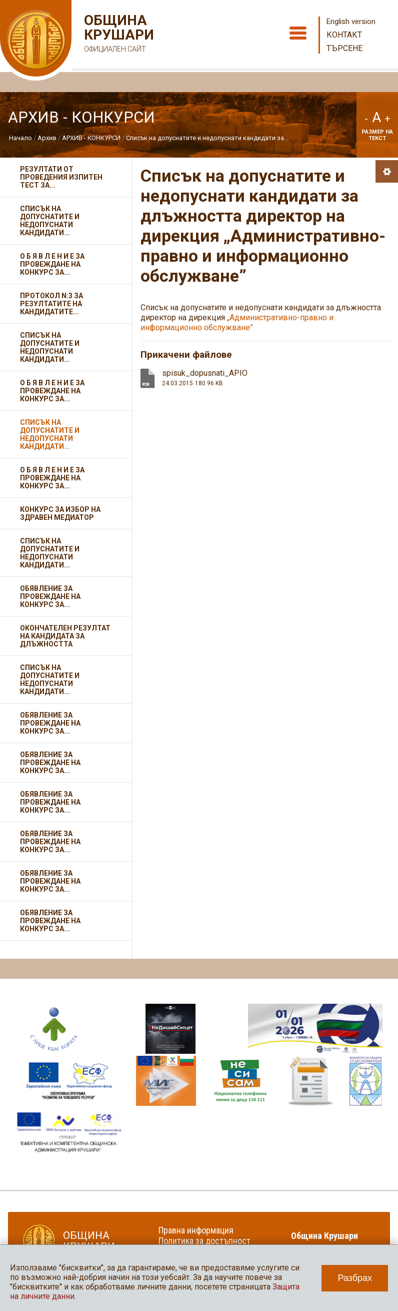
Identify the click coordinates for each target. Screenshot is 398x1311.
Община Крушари (118, 35)
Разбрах (355, 1278)
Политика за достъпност (204, 1240)
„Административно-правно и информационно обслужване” (237, 322)
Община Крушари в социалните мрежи (331, 1240)
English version (351, 21)
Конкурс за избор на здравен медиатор (60, 513)
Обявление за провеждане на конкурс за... (50, 596)
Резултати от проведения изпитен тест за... (61, 177)
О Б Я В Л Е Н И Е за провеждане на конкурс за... (52, 264)
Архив (47, 138)
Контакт (344, 35)
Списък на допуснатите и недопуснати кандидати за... (207, 138)
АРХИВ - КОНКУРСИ (91, 138)
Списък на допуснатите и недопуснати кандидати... (50, 221)
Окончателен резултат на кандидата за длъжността (65, 636)
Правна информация (196, 1230)
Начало (20, 138)
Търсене (344, 48)
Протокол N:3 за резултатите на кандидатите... (51, 304)
